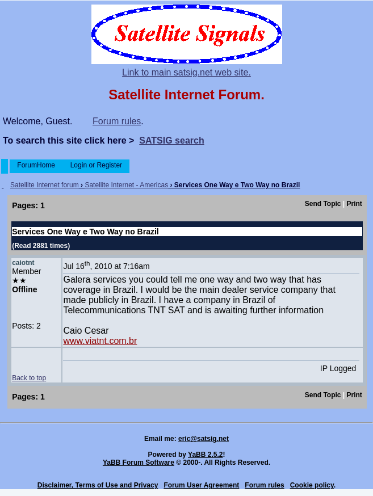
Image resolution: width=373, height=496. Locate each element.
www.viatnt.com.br (100, 341)
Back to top (29, 378)
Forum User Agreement (201, 485)
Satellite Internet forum (44, 185)
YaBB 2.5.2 (205, 455)
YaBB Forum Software (138, 462)
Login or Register (95, 165)
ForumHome (36, 165)
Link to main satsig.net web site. (186, 72)
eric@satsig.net (203, 439)
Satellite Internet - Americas (126, 185)
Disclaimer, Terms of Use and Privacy (97, 485)
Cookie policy (312, 485)
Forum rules (117, 121)
